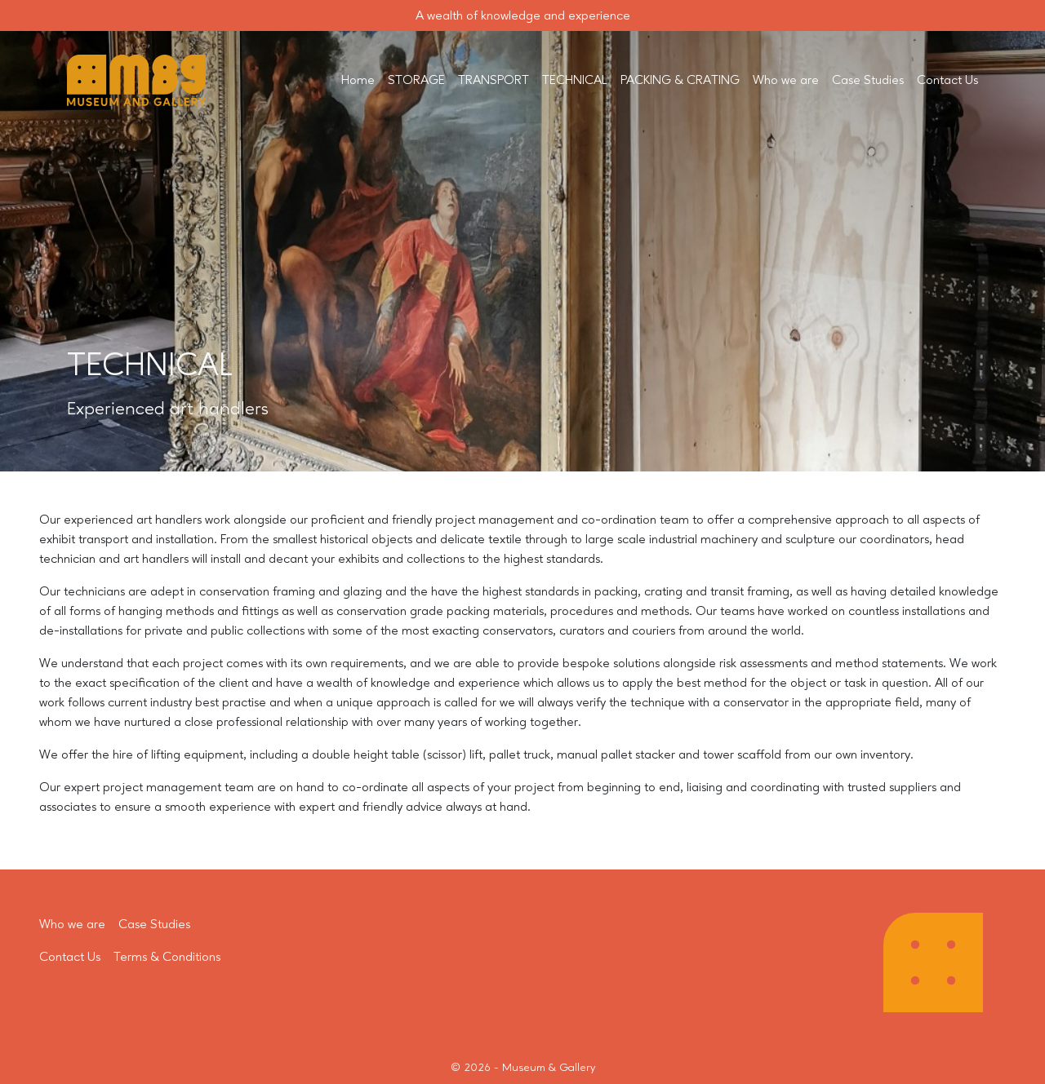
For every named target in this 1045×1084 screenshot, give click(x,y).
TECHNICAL (574, 80)
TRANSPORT (493, 80)
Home (358, 80)
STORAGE (416, 80)
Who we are (786, 80)
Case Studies (868, 80)
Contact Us (947, 80)
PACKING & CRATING (680, 80)
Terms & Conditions (166, 957)
